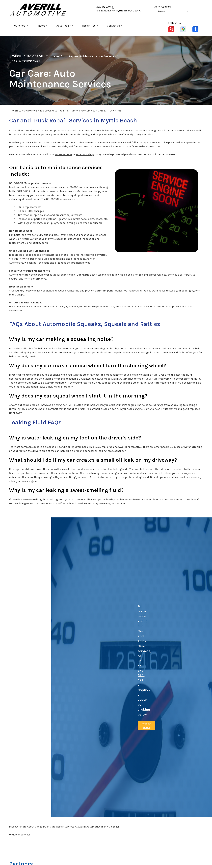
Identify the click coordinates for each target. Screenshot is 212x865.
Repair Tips (89, 25)
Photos (41, 25)
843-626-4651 (103, 7)
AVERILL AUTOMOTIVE (27, 56)
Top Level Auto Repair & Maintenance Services (81, 56)
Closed (161, 11)
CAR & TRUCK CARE (26, 61)
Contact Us (113, 25)
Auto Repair (63, 25)
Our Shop (19, 25)
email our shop (85, 154)
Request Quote (146, 725)
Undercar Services (19, 834)
